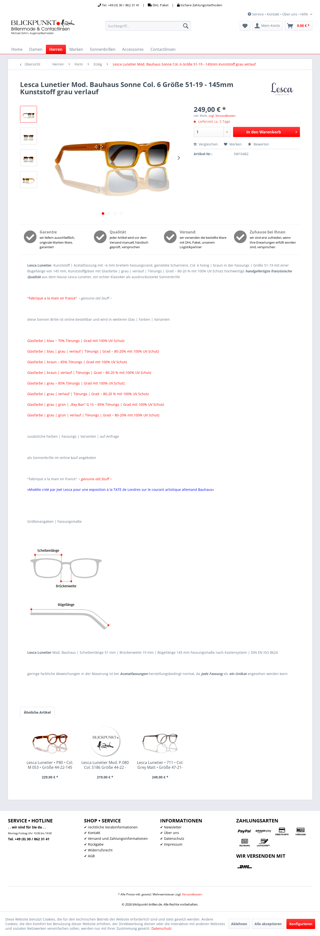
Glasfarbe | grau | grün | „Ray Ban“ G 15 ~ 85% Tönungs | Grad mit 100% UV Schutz (95, 404)
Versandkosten (192, 894)
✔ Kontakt (92, 832)
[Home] (17, 49)
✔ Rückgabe (94, 844)
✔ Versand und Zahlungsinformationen (116, 838)
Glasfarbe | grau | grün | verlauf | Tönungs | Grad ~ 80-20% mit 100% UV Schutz (93, 415)
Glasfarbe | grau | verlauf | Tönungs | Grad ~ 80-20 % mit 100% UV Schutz (88, 394)
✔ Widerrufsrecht (98, 850)
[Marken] (76, 49)
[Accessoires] (133, 49)
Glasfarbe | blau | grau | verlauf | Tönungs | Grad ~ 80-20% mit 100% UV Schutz (93, 351)
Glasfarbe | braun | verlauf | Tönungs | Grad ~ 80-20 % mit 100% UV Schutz (89, 372)
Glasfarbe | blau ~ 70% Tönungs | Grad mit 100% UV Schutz (76, 340)
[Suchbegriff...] (148, 26)
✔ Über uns (169, 832)
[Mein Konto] (267, 26)
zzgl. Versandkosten (222, 116)
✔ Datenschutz (172, 838)
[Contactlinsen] (163, 49)
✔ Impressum (171, 844)
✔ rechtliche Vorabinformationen (111, 827)
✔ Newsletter (171, 827)
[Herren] (56, 49)
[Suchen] (186, 26)
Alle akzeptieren (268, 923)
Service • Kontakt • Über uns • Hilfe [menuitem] (278, 14)
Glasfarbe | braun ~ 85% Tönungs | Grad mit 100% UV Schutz (77, 362)
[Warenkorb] (298, 26)
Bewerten (258, 144)
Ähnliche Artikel (37, 712)
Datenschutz (161, 928)
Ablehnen (239, 923)
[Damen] (36, 49)
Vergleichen (206, 144)
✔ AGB (89, 856)
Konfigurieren (300, 923)
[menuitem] (148, 26)
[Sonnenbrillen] (102, 49)
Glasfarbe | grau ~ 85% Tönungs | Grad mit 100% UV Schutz (76, 383)
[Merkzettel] (245, 26)
